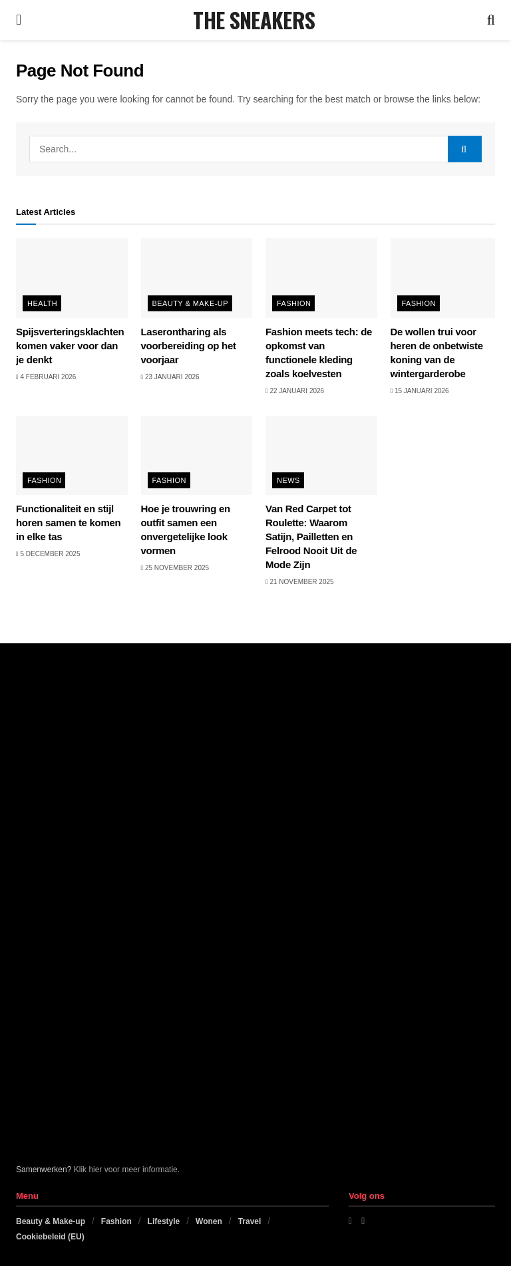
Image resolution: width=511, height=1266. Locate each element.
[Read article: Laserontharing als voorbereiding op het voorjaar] (197, 278)
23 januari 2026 (170, 377)
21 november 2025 (299, 581)
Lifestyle (164, 1221)
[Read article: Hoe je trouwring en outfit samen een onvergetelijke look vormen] (197, 456)
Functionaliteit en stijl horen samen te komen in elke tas (68, 522)
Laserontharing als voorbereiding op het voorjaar (188, 345)
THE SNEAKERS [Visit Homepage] (254, 20)
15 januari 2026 (420, 391)
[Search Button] (491, 20)
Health (42, 303)
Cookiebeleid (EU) (50, 1236)
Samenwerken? (43, 1169)
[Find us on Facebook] (350, 1221)
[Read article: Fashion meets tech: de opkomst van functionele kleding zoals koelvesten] (321, 278)
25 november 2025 (175, 567)
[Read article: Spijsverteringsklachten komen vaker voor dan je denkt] (72, 278)
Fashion (294, 303)
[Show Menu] (18, 20)
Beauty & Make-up (190, 303)
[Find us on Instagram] (363, 1221)
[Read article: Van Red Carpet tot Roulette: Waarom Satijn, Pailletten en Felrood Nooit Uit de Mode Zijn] (321, 456)
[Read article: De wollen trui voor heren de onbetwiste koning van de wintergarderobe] (446, 278)
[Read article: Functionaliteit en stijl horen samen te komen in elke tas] (72, 456)
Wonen (209, 1221)
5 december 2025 (48, 553)
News (288, 480)
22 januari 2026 (294, 391)
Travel (249, 1221)
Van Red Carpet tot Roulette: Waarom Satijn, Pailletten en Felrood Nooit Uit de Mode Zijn (311, 536)
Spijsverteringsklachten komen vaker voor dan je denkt (70, 345)
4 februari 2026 (46, 377)
